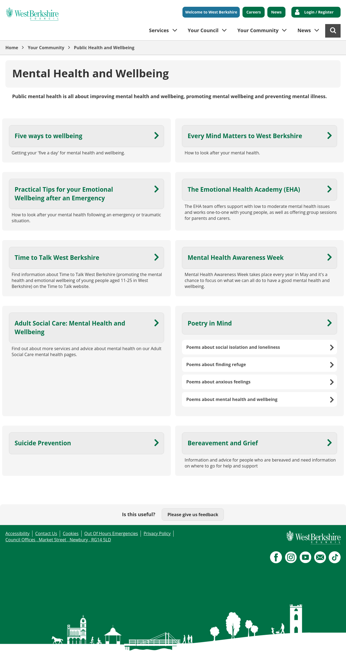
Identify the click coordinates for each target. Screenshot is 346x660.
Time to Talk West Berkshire (57, 257)
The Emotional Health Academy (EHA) (244, 189)
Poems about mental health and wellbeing (231, 399)
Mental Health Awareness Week (236, 257)
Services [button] (159, 30)
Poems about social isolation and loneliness (233, 347)
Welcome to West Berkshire (211, 12)
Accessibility (17, 533)
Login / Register (319, 12)
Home (11, 48)
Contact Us (46, 533)
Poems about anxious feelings (218, 382)
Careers (253, 12)
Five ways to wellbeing (48, 136)
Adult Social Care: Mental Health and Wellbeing (70, 327)
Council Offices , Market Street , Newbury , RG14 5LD (58, 540)
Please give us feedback (192, 515)
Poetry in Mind (210, 323)
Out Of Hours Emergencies (111, 533)
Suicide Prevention (43, 443)
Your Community (46, 48)
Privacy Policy (157, 533)
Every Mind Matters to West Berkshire (245, 136)
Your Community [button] (257, 30)
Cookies (70, 533)
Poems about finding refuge (216, 364)
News (276, 12)
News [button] (304, 30)
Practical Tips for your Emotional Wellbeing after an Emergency (64, 193)
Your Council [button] (203, 30)
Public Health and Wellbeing (104, 48)
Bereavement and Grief (223, 443)
